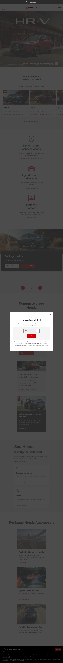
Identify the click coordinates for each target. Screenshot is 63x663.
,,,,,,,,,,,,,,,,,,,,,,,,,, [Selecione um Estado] (31, 331)
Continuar (31, 336)
